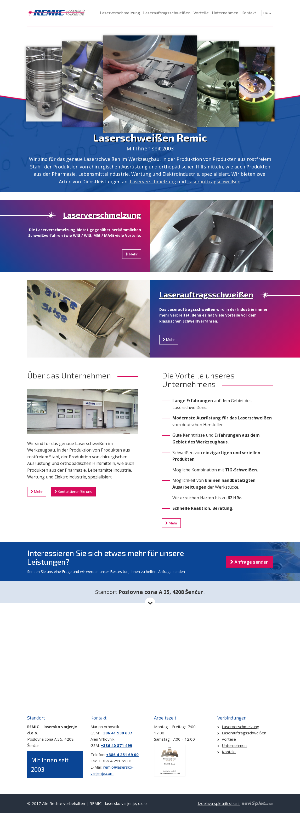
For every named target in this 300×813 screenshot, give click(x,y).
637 (128, 732)
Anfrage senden (249, 562)
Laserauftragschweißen (213, 181)
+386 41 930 (112, 732)
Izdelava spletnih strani (235, 803)
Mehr (132, 254)
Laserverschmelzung (153, 181)
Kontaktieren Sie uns (73, 491)
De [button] (267, 13)
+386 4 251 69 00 (122, 754)
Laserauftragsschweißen (206, 294)
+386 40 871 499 (116, 745)
